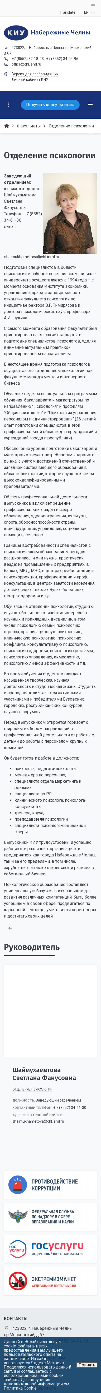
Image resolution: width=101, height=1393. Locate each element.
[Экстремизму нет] (50, 1281)
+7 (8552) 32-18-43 (28, 59)
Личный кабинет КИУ (30, 79)
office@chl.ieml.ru (26, 64)
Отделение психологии (32, 1089)
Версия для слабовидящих (35, 74)
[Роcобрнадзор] (50, 1217)
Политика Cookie (20, 1388)
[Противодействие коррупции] (50, 1185)
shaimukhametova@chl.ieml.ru (31, 256)
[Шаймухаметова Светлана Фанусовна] (50, 1011)
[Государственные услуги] (50, 1249)
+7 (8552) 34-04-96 (62, 59)
